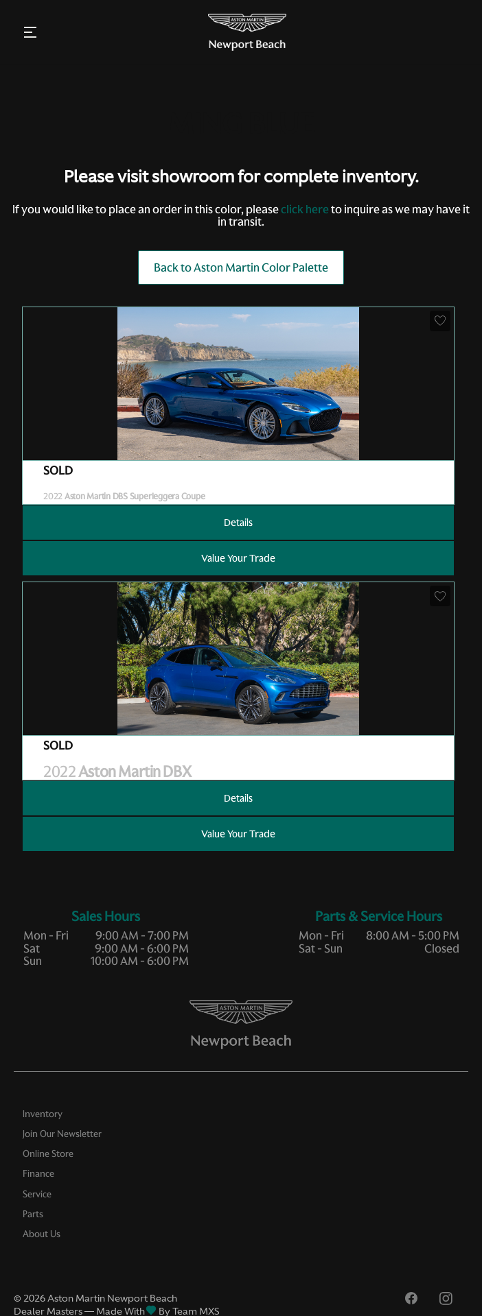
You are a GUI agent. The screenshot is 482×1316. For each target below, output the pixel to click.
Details (238, 522)
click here (305, 209)
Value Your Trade (238, 558)
